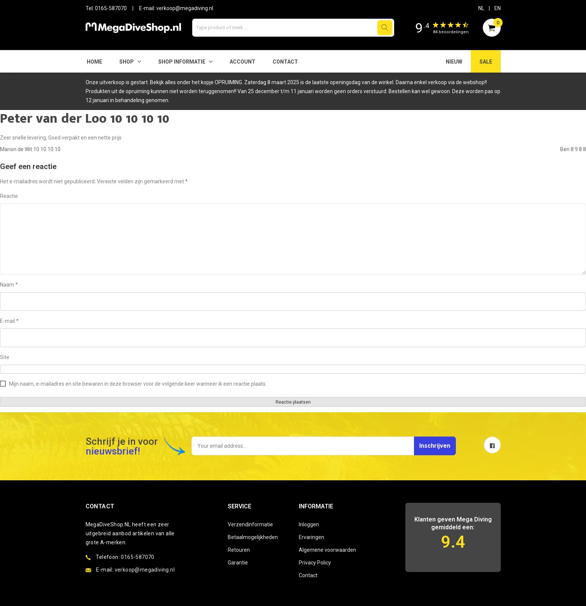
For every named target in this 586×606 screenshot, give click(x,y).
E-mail (9, 321)
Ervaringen (311, 537)
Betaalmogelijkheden (253, 537)
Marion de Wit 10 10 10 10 (30, 149)
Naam (9, 285)
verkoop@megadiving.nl (184, 8)
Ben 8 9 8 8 (573, 149)
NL (481, 8)
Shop (126, 62)
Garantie (238, 563)
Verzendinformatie (250, 524)
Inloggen (309, 524)
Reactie (9, 196)
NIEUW (454, 62)
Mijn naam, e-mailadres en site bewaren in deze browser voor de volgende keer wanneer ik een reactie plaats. (138, 384)
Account (242, 62)
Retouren (239, 550)
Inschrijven (428, 445)
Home (94, 62)
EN (497, 8)
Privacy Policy (315, 563)
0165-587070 (111, 8)
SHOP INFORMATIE (181, 62)
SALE (485, 62)
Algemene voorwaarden (327, 550)
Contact (285, 62)
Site (4, 357)
